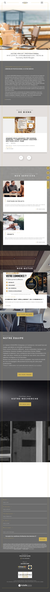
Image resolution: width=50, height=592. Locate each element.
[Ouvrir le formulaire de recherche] (5, 3)
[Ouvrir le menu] (42, 2)
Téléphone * (9, 513)
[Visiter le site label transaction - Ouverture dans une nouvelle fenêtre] (30, 567)
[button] (29, 158)
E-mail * (7, 520)
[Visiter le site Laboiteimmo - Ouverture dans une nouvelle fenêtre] (25, 587)
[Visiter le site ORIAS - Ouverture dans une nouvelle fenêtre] (22, 567)
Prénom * (7, 506)
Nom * (6, 499)
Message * (8, 527)
